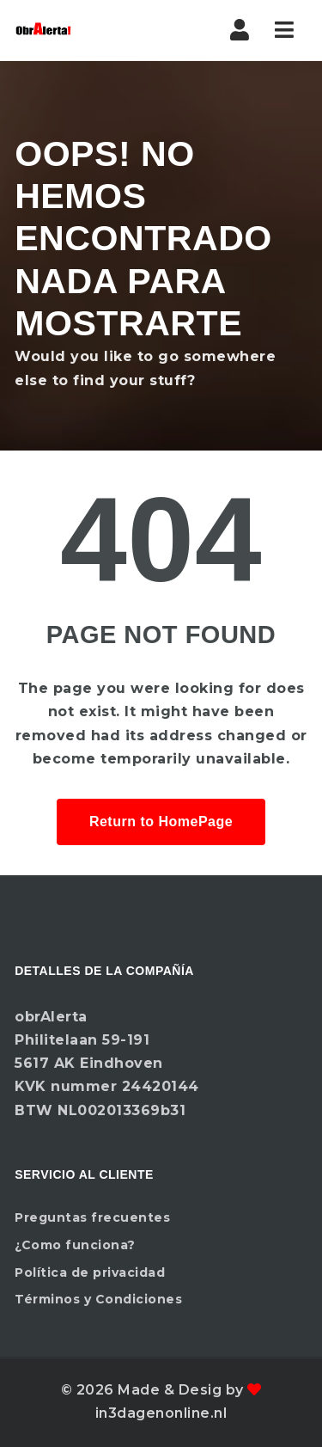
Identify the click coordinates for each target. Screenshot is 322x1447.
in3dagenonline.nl (161, 1413)
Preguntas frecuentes (92, 1217)
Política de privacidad (90, 1272)
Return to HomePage (161, 821)
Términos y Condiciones (98, 1299)
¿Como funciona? (75, 1245)
